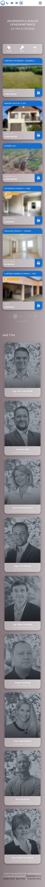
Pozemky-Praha (34, 879)
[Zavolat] (7, 3)
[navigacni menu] (40, 3)
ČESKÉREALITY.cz (34, 876)
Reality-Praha (9, 879)
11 (29, 316)
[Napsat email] (12, 3)
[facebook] (17, 3)
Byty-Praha (20, 879)
